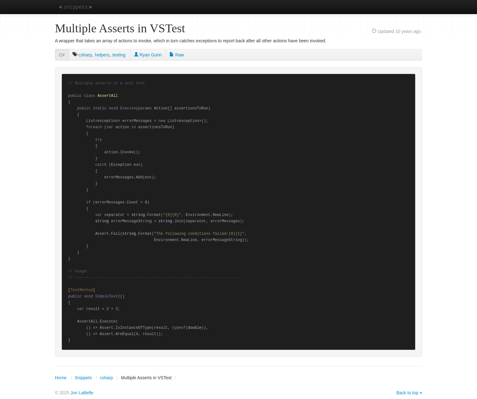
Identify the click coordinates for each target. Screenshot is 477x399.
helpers (102, 54)
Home (61, 377)
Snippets (83, 377)
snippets (75, 6)
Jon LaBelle (81, 392)
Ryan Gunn (148, 54)
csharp (85, 54)
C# (62, 54)
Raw (176, 54)
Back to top (407, 392)
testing (118, 54)
